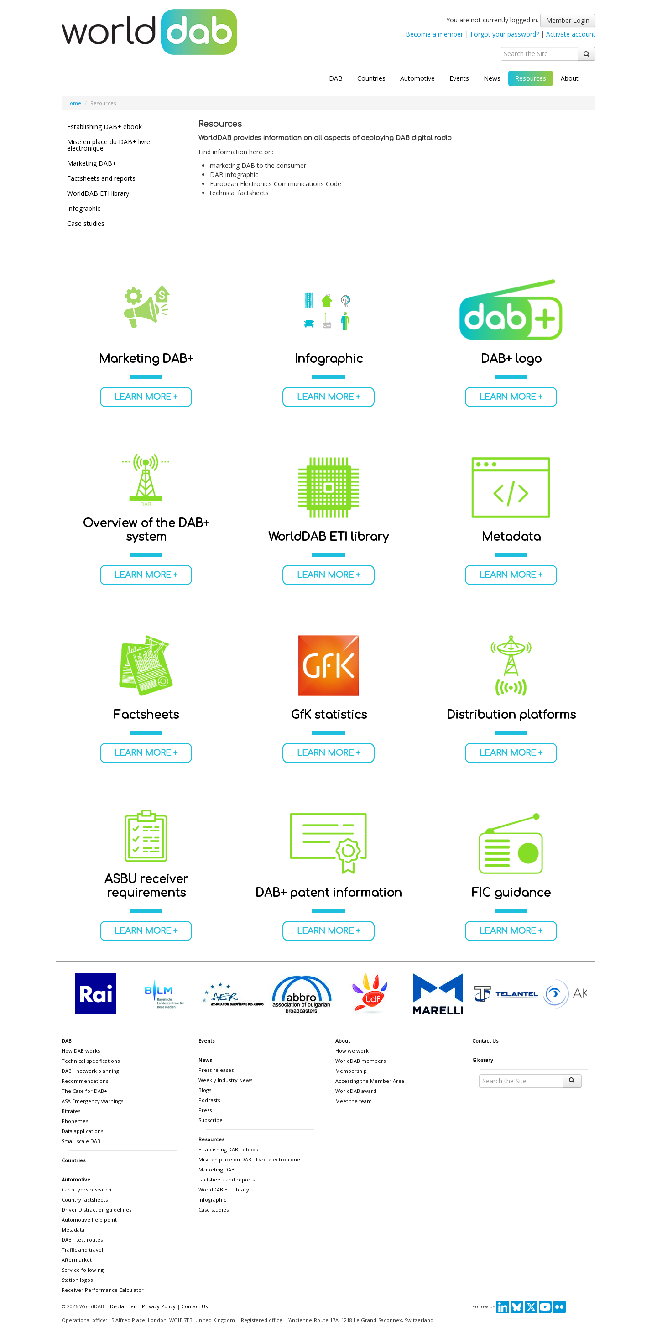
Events (459, 78)
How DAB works (81, 1050)
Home (73, 102)
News (492, 78)
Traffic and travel (82, 1249)
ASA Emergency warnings (92, 1100)
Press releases (216, 1069)
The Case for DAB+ (84, 1090)
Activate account (570, 34)
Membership (351, 1070)
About (570, 78)
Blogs (204, 1090)
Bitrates (71, 1111)
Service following (83, 1269)
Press (205, 1110)
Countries (371, 78)
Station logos (77, 1279)
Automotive (417, 78)
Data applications (82, 1131)
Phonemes (75, 1121)
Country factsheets (85, 1199)
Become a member (434, 34)
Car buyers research (86, 1189)
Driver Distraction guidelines (96, 1209)
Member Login (567, 20)
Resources (530, 78)
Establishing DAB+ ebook (104, 126)
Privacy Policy (159, 1306)
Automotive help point (89, 1219)
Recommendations (85, 1080)
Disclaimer (123, 1306)
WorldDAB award (355, 1090)
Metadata (73, 1229)
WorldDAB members (360, 1060)
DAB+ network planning (90, 1070)
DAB (336, 78)
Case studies (85, 223)
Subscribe (210, 1120)
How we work (352, 1050)
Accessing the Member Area (369, 1080)
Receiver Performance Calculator (103, 1289)
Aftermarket (77, 1259)
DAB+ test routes (82, 1239)
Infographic (83, 208)
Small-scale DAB (81, 1141)
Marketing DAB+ (91, 163)
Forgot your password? (504, 34)
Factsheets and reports (101, 178)
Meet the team (353, 1100)
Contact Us (485, 1040)
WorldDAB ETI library (98, 193)
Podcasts (209, 1100)
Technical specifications (91, 1060)
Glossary (482, 1059)
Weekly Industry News (225, 1079)
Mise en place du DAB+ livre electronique (108, 144)
